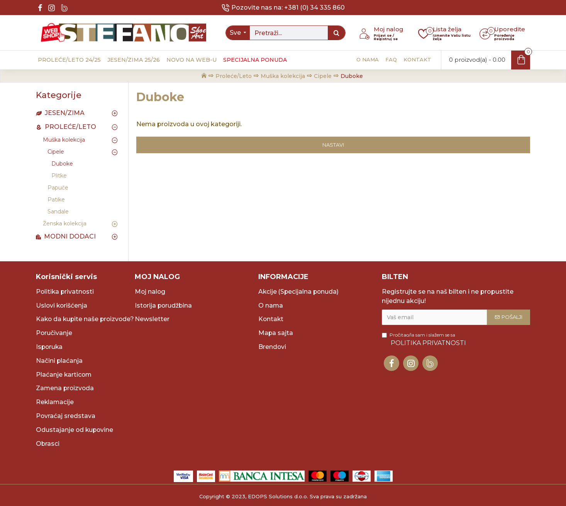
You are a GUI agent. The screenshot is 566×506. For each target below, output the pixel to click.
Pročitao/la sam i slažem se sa (424, 330)
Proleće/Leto (233, 76)
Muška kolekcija (283, 76)
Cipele (323, 76)
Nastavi (333, 145)
